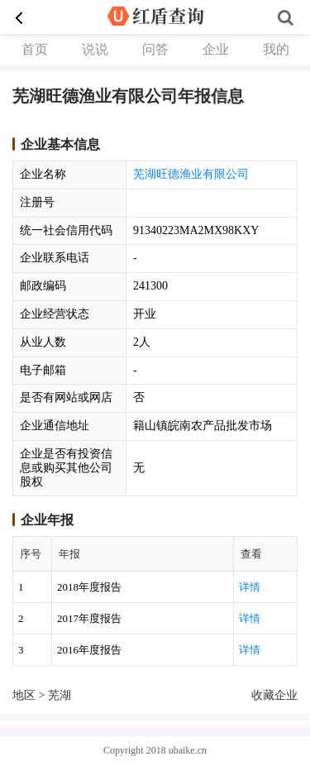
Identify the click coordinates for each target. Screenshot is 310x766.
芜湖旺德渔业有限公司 (191, 174)
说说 (95, 49)
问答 (155, 49)
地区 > (30, 695)
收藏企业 (274, 695)
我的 (276, 49)
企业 (216, 49)
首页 (34, 49)
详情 (249, 587)
